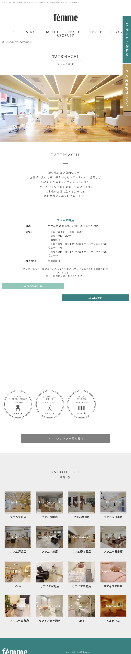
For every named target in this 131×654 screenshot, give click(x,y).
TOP (13, 32)
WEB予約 (98, 286)
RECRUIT (65, 36)
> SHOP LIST (11, 42)
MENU (52, 32)
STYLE (95, 32)
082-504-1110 (33, 286)
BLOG (116, 32)
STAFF (73, 32)
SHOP (31, 32)
